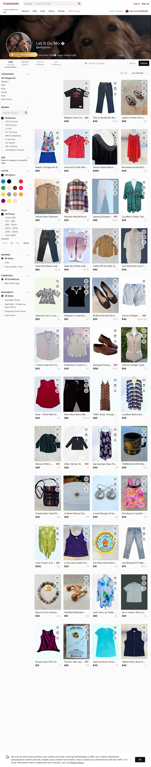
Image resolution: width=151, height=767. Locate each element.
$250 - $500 (9, 231)
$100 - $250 (9, 228)
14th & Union (9, 121)
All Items (7, 258)
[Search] (56, 3)
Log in (136, 3)
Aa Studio (8, 142)
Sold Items (8, 315)
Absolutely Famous (12, 150)
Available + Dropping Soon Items (13, 305)
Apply (26, 243)
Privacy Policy (76, 762)
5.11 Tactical (9, 132)
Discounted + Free (12, 266)
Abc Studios (9, 146)
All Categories (8, 78)
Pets (3, 95)
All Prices (8, 214)
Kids (43, 11)
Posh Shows (74, 11)
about (132, 63)
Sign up (145, 3)
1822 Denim (9, 125)
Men (35, 11)
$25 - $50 (8, 221)
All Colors (8, 175)
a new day (8, 139)
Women (25, 11)
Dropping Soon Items (13, 311)
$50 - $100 (9, 224)
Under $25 (8, 217)
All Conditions (10, 279)
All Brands (8, 118)
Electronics (6, 99)
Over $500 (8, 235)
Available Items (10, 300)
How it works (116, 11)
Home (51, 11)
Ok (140, 759)
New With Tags (10, 283)
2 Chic (6, 128)
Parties (61, 11)
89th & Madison (11, 135)
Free (5, 262)
